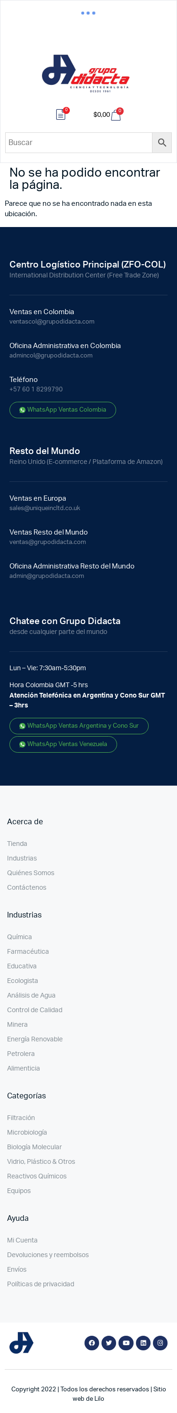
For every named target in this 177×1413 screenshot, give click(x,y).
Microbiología (27, 1132)
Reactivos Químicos (37, 1176)
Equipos (19, 1191)
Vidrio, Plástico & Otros (41, 1162)
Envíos (16, 1270)
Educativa (22, 966)
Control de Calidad (34, 1010)
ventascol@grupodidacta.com (51, 322)
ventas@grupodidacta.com (47, 542)
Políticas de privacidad (40, 1284)
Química (19, 937)
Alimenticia (23, 1068)
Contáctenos (26, 888)
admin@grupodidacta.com (46, 576)
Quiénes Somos (30, 873)
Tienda (17, 844)
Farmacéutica (28, 952)
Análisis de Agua (31, 995)
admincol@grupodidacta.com (51, 356)
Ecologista (22, 981)
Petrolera (21, 1054)
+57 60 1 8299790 (36, 390)
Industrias (22, 858)
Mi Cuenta (22, 1240)
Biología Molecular (34, 1147)
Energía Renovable (35, 1039)
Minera (17, 1025)
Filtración (21, 1118)
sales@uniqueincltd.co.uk (44, 508)
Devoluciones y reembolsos (48, 1255)
